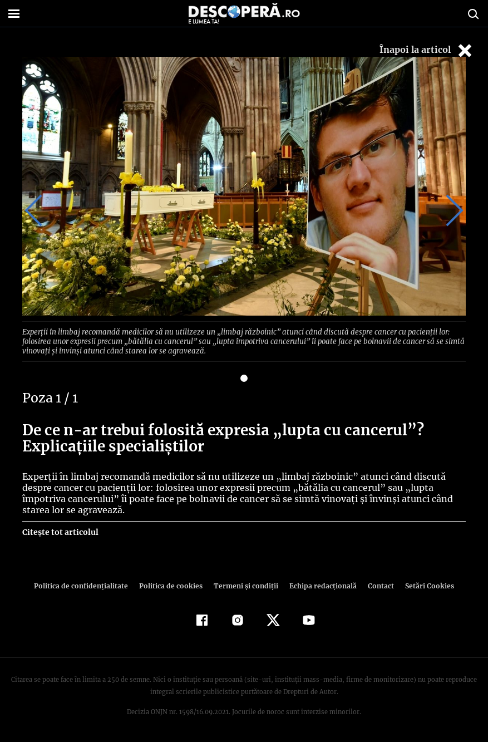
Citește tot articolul (59, 530)
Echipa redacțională (320, 584)
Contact (377, 584)
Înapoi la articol (426, 50)
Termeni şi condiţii (245, 584)
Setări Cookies (424, 584)
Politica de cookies (172, 584)
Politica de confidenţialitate (86, 584)
